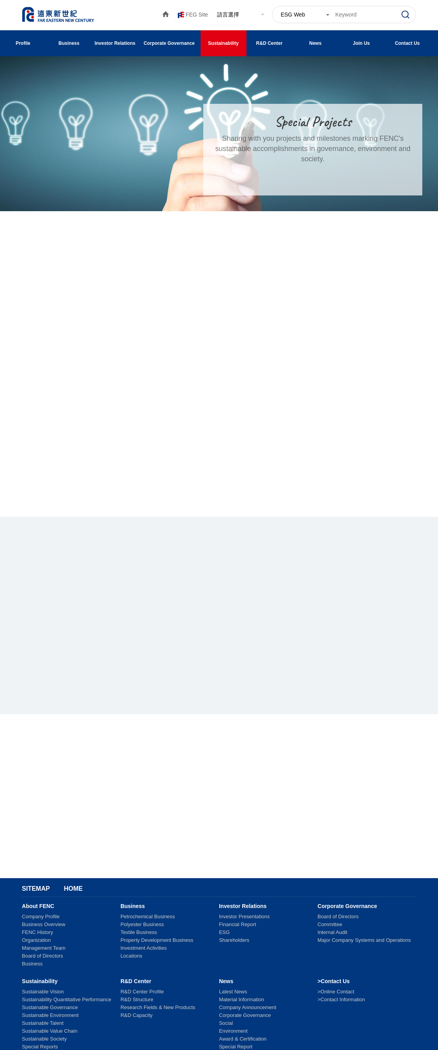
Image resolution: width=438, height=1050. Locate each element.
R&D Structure (136, 999)
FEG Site (197, 14)
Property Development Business (156, 940)
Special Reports (40, 1047)
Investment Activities (143, 948)
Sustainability (223, 43)
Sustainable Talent (43, 1023)
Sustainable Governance (50, 1007)
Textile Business (138, 932)
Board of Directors (42, 956)
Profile (23, 43)
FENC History (37, 932)
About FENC (38, 906)
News (315, 43)
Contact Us (407, 43)
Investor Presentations (244, 916)
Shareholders (234, 940)
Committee (330, 924)
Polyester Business (142, 924)
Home (73, 888)
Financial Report (237, 924)
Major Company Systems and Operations (364, 940)
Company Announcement (247, 1007)
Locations (131, 956)
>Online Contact (336, 992)
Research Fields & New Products (157, 1007)
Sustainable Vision (43, 992)
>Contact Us (334, 981)
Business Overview (44, 924)
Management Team (44, 948)
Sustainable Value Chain (49, 1031)
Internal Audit (332, 932)
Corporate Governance (169, 43)
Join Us (361, 43)
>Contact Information (341, 999)
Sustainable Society (44, 1039)
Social (226, 1023)
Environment (233, 1031)
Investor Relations (115, 43)
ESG (224, 932)
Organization (36, 940)
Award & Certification (242, 1039)
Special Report (235, 1047)
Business (68, 43)
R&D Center (269, 43)
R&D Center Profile (142, 992)
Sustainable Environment (50, 1015)
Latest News (233, 992)
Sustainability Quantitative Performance (66, 999)
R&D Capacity (136, 1015)
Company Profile (41, 916)
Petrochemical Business (147, 916)
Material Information (241, 999)
